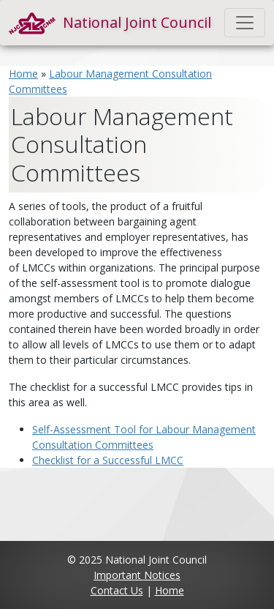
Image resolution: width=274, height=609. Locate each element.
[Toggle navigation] (244, 22)
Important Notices (137, 575)
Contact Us (117, 590)
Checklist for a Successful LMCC (107, 460)
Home (23, 74)
